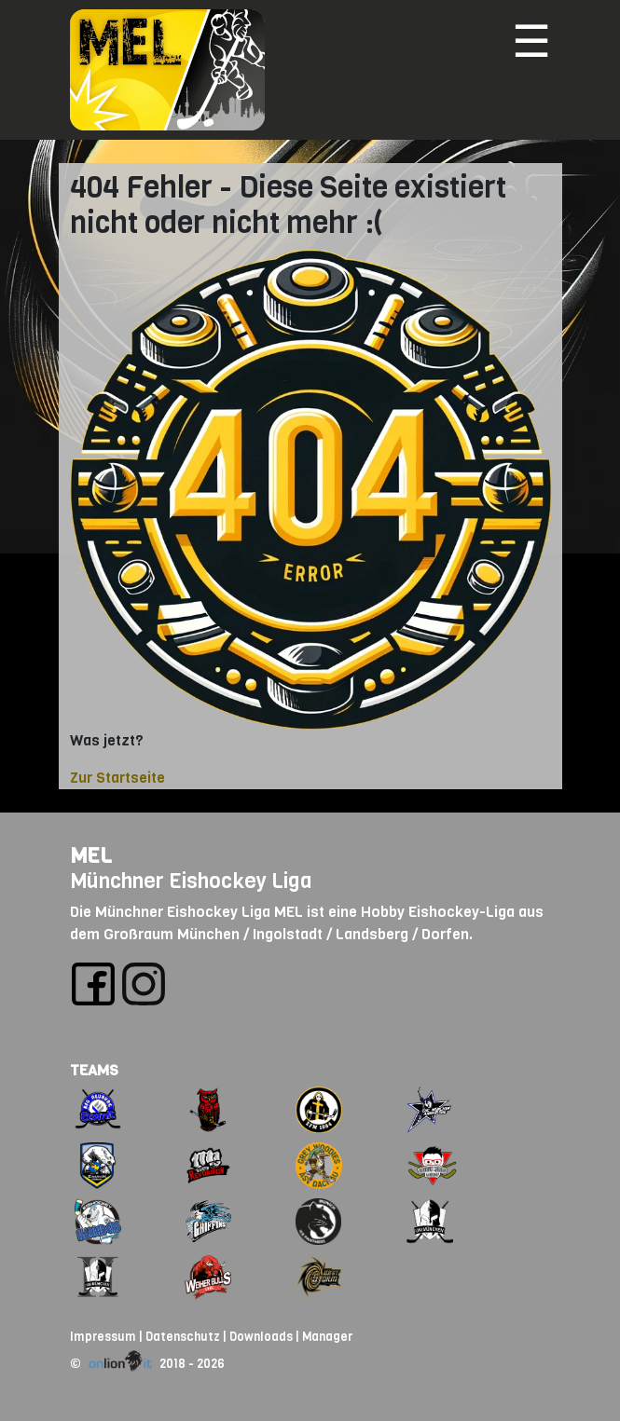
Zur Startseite (117, 777)
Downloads (261, 1337)
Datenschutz (182, 1337)
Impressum (103, 1337)
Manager (327, 1337)
